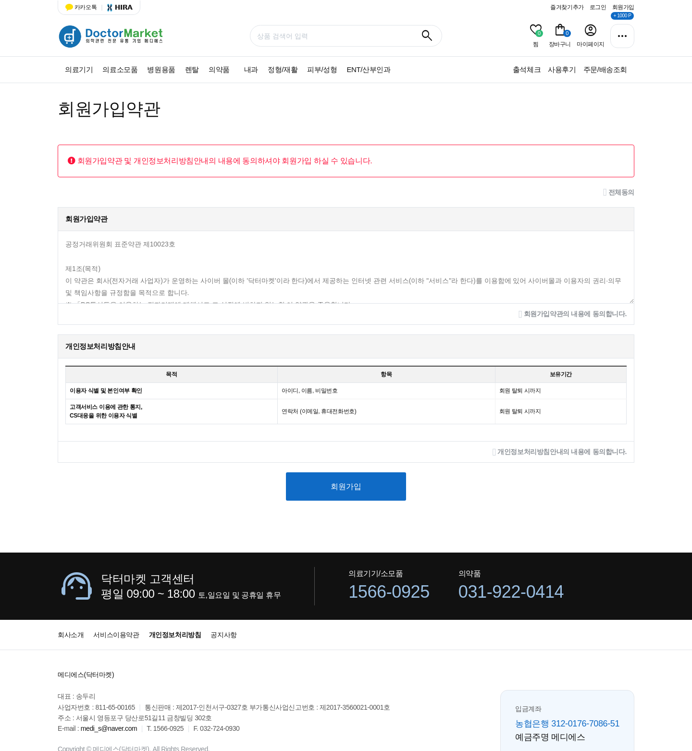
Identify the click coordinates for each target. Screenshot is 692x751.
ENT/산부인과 (368, 69)
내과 (251, 69)
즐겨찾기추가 (567, 7)
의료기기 (79, 69)
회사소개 (71, 635)
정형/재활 (282, 69)
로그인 (598, 7)
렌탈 (192, 69)
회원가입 (623, 7)
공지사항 (223, 635)
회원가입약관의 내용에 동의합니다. (573, 314)
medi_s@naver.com (109, 728)
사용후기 (562, 69)
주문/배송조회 (605, 69)
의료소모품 (119, 69)
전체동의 (618, 192)
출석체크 (527, 69)
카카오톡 (81, 7)
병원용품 (161, 69)
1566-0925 (389, 592)
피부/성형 (322, 69)
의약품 (219, 69)
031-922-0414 (511, 592)
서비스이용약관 (116, 635)
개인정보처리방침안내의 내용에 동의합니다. (559, 452)
